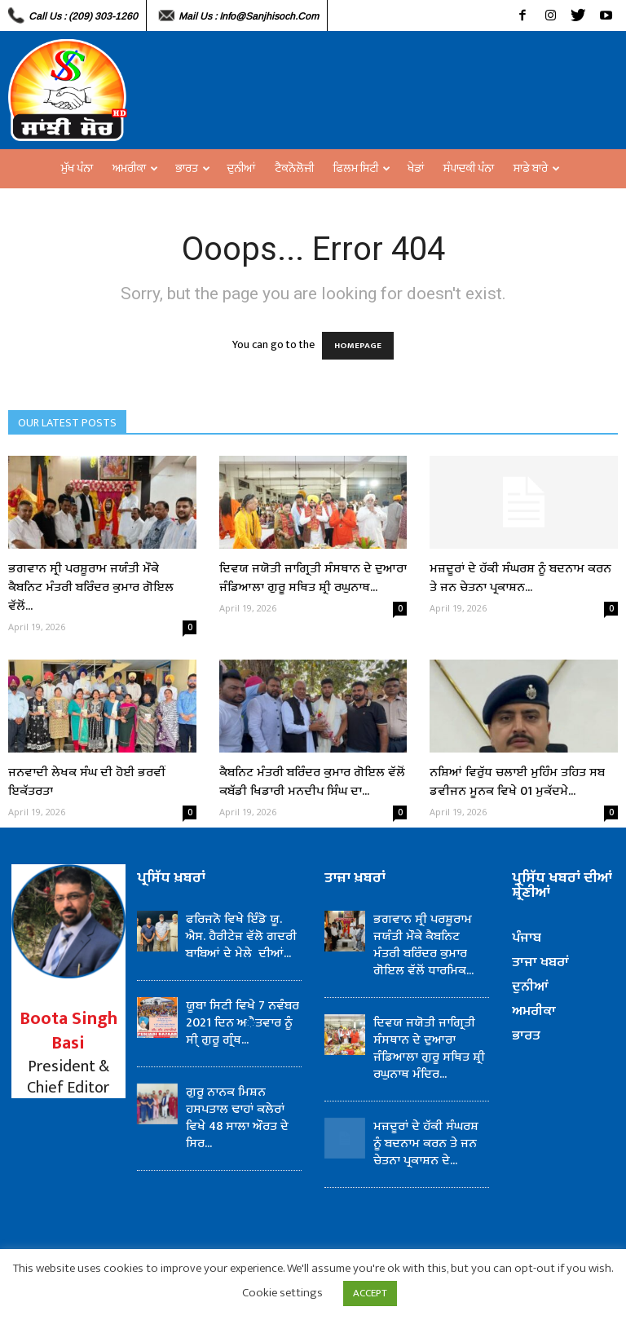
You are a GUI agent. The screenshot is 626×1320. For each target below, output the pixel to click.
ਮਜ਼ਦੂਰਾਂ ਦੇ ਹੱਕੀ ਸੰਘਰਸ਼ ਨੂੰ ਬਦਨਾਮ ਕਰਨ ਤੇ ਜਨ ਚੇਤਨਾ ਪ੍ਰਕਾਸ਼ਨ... (520, 578)
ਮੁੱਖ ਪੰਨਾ (77, 168)
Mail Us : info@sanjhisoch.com (249, 16)
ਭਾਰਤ (192, 168)
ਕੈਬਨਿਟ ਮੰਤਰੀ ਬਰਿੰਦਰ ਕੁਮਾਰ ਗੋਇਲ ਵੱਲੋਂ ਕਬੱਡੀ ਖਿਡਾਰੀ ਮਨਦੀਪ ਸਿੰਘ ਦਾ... (312, 782)
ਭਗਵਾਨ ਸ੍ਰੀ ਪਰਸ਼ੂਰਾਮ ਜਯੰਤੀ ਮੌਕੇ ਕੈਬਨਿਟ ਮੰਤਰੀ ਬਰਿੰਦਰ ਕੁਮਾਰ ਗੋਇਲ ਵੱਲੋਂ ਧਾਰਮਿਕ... (423, 945)
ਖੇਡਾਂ (416, 168)
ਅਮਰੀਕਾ (135, 168)
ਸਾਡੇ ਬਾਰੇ (537, 168)
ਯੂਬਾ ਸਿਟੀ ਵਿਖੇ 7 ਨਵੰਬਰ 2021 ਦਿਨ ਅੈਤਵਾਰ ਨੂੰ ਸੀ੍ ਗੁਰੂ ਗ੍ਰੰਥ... (242, 1023)
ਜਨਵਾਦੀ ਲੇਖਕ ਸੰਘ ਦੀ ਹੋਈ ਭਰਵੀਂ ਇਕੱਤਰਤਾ (86, 782)
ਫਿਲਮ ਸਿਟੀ (361, 168)
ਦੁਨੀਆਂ (241, 168)
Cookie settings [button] (282, 1292)
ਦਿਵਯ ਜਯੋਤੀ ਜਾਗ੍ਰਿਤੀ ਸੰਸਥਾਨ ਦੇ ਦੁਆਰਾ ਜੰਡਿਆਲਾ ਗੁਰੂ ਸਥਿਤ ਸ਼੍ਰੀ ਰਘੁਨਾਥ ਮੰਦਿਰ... (429, 1048)
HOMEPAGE (357, 345)
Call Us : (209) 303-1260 (83, 16)
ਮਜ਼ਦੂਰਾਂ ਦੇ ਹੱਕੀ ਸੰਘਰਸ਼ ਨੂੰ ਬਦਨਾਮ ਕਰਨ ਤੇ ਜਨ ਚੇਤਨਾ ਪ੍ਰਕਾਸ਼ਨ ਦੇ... (425, 1143)
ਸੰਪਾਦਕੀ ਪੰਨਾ (468, 168)
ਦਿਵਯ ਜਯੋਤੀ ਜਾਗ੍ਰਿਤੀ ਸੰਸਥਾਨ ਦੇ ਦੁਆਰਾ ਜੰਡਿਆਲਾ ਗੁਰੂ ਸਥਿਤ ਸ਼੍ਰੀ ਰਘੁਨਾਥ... (313, 578)
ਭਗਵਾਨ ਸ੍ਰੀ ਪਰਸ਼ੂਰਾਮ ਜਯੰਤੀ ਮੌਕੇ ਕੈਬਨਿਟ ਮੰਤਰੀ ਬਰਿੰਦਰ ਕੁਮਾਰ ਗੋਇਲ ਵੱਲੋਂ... (91, 587)
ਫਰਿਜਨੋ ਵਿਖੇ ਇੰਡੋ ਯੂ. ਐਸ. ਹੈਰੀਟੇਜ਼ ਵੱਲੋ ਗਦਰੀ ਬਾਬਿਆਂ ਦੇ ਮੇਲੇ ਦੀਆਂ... (241, 936)
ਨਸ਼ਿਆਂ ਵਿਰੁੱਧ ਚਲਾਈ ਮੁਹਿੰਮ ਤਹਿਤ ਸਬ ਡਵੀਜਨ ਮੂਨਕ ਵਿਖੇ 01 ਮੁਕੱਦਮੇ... (517, 782)
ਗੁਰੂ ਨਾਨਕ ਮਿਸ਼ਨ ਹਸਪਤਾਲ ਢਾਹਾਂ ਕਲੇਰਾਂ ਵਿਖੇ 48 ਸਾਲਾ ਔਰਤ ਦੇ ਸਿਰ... (237, 1117)
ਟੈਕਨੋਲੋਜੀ (294, 168)
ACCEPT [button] (370, 1293)
